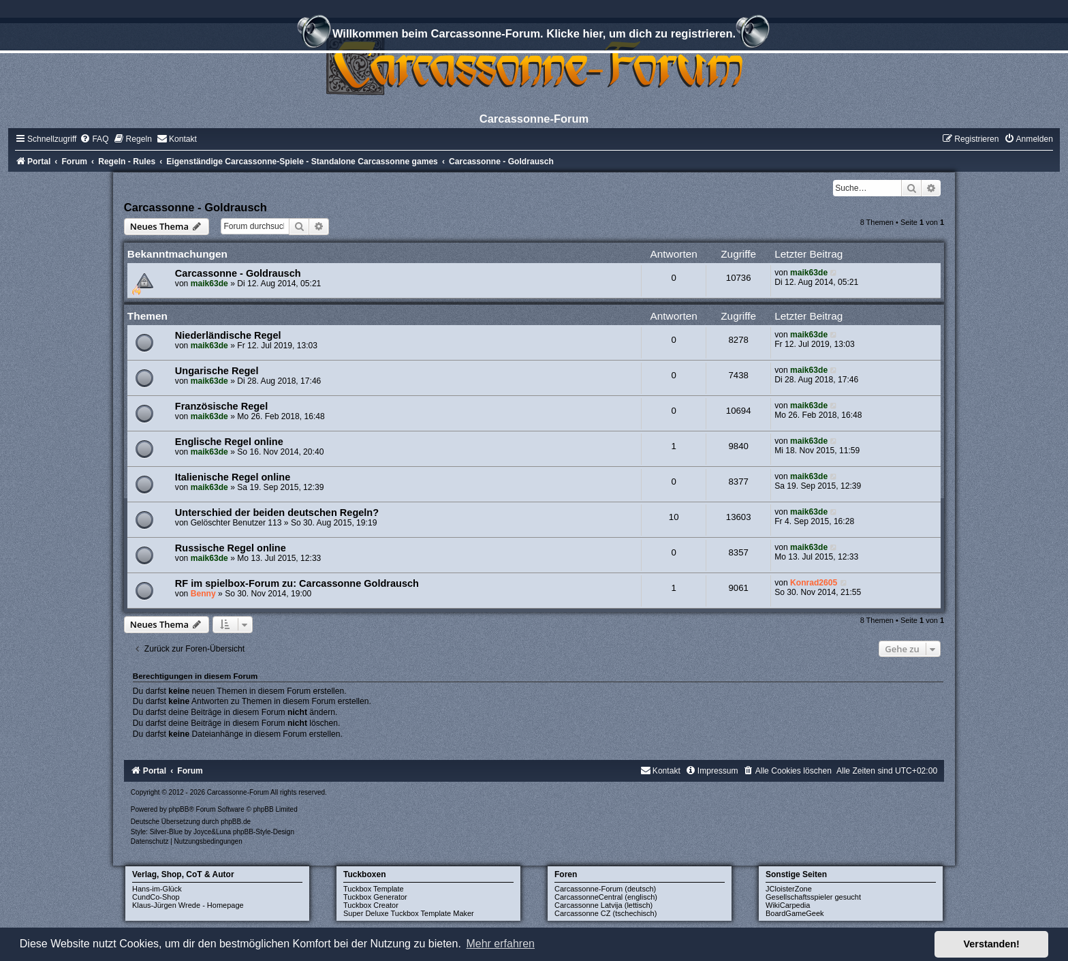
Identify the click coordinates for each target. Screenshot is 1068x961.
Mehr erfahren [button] (500, 943)
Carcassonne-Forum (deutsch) (605, 889)
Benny (203, 593)
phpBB (178, 809)
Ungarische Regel (217, 370)
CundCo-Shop (156, 897)
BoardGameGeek (795, 913)
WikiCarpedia (788, 905)
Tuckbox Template (373, 889)
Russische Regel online (230, 548)
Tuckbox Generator (375, 897)
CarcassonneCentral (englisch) (605, 897)
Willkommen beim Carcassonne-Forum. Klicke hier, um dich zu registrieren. (534, 35)
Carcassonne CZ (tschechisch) (605, 913)
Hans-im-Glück (157, 889)
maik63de (209, 283)
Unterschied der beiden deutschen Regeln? (277, 512)
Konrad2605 (813, 583)
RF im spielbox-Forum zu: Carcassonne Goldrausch (297, 583)
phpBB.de (236, 821)
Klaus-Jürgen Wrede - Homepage (188, 905)
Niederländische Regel (228, 335)
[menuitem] (94, 139)
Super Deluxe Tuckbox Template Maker (408, 913)
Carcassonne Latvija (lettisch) (603, 905)
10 (674, 517)
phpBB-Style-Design (263, 832)
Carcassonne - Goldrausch (195, 207)
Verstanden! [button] (992, 944)
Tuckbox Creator (370, 905)
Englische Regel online (229, 441)
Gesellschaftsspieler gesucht (813, 897)
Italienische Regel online (232, 477)
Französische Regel (221, 406)
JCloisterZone (789, 889)
